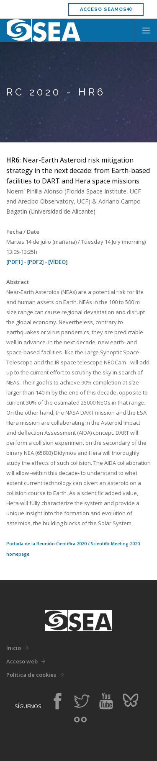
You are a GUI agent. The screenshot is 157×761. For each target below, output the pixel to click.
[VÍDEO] (58, 262)
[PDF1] (14, 262)
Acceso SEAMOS (106, 9)
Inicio (13, 648)
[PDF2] (35, 262)
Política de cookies (31, 674)
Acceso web (22, 661)
